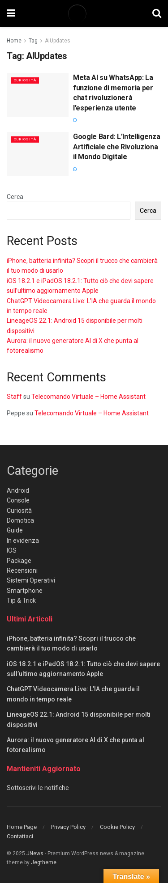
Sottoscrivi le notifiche (38, 787)
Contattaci (20, 836)
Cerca (15, 196)
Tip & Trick (21, 600)
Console (18, 500)
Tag (33, 41)
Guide (15, 530)
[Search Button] (156, 13)
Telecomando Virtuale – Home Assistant (88, 396)
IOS (12, 550)
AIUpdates (57, 41)
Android (18, 490)
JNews (34, 853)
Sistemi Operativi (31, 580)
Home (14, 41)
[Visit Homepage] (83, 13)
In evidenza (23, 540)
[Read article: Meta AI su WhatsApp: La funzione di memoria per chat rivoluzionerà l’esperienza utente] (38, 95)
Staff (14, 396)
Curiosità (25, 80)
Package (19, 560)
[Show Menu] (11, 13)
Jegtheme (43, 862)
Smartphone (25, 590)
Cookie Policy (117, 827)
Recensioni (22, 570)
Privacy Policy (68, 827)
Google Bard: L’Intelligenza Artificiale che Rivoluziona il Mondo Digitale (116, 146)
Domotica (20, 520)
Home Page (22, 827)
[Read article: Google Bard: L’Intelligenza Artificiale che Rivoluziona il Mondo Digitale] (38, 154)
